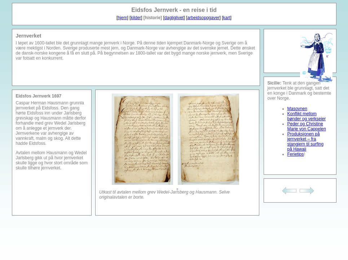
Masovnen (297, 108)
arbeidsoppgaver (203, 17)
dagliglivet (174, 17)
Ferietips (295, 154)
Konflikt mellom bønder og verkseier (306, 116)
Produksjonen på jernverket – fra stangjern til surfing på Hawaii (305, 141)
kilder (136, 17)
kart (226, 17)
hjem (122, 17)
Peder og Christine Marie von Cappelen (306, 126)
